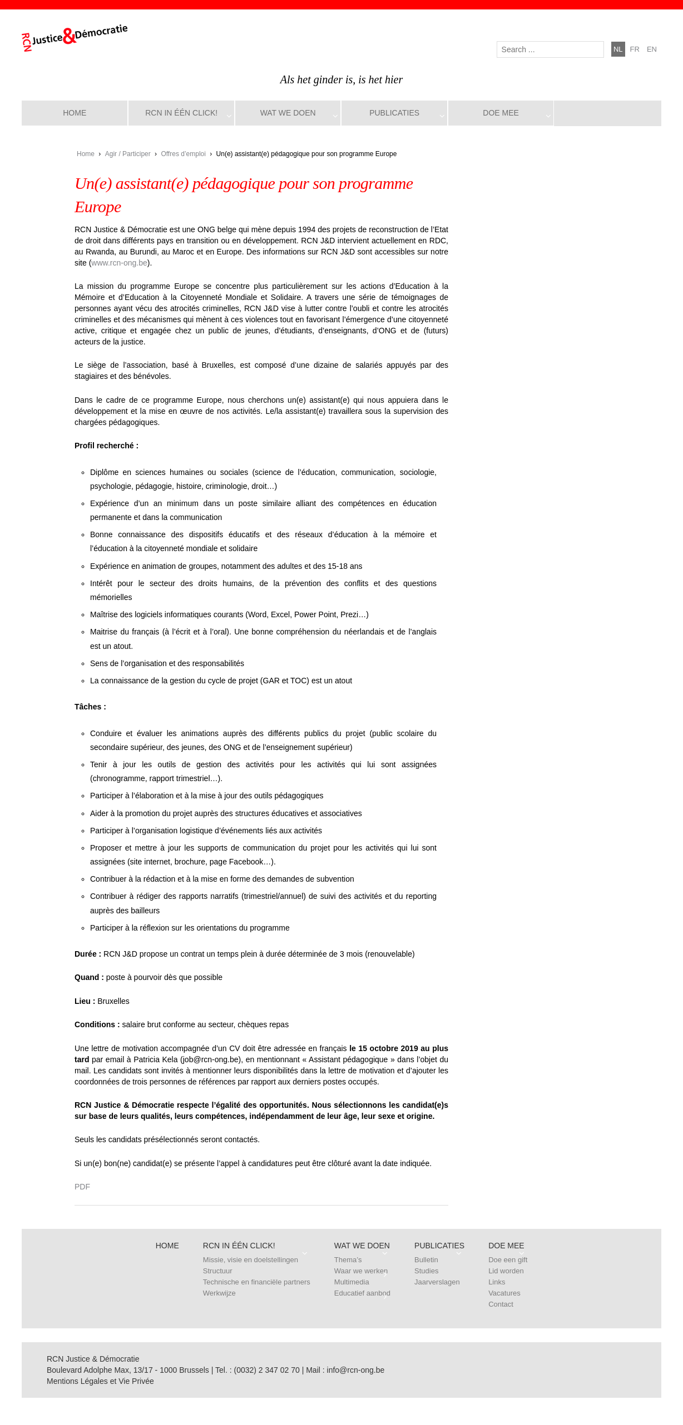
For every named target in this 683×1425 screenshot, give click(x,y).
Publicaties (394, 112)
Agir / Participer (128, 154)
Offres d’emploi (183, 154)
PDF (82, 1186)
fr (635, 49)
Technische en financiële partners (256, 1282)
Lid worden (506, 1271)
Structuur (217, 1271)
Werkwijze (219, 1293)
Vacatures (504, 1293)
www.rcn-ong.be (119, 262)
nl (618, 49)
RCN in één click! (181, 112)
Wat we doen (288, 112)
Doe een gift (507, 1260)
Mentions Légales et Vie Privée (100, 1381)
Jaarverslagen (437, 1282)
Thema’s (348, 1260)
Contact (500, 1304)
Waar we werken (361, 1271)
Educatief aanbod (362, 1293)
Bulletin (426, 1260)
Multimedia (351, 1282)
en (652, 49)
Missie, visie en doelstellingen (250, 1260)
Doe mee (501, 112)
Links (496, 1282)
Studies (426, 1271)
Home (74, 112)
